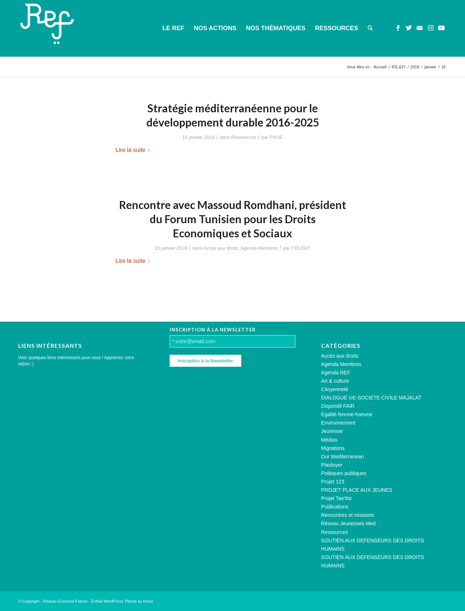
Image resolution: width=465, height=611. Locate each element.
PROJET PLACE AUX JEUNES (356, 490)
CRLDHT (300, 248)
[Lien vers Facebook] (397, 28)
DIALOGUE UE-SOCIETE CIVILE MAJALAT (371, 398)
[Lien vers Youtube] (441, 28)
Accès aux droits (220, 248)
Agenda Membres (259, 248)
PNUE (276, 137)
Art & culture (335, 381)
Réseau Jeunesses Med (348, 523)
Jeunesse (332, 431)
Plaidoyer (331, 465)
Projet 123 (332, 482)
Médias (329, 440)
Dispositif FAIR (338, 406)
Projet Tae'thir (336, 498)
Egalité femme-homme (346, 414)
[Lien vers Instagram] (430, 28)
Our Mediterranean (342, 456)
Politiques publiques (344, 473)
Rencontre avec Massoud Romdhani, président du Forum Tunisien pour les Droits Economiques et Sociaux (232, 219)
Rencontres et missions (347, 515)
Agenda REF (335, 372)
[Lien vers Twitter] (408, 28)
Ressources (243, 137)
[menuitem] (173, 28)
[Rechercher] (370, 28)
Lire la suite (134, 149)
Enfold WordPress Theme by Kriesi (122, 601)
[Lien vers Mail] (419, 28)
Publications (335, 507)
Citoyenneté (334, 389)
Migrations (333, 448)
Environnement (338, 423)
